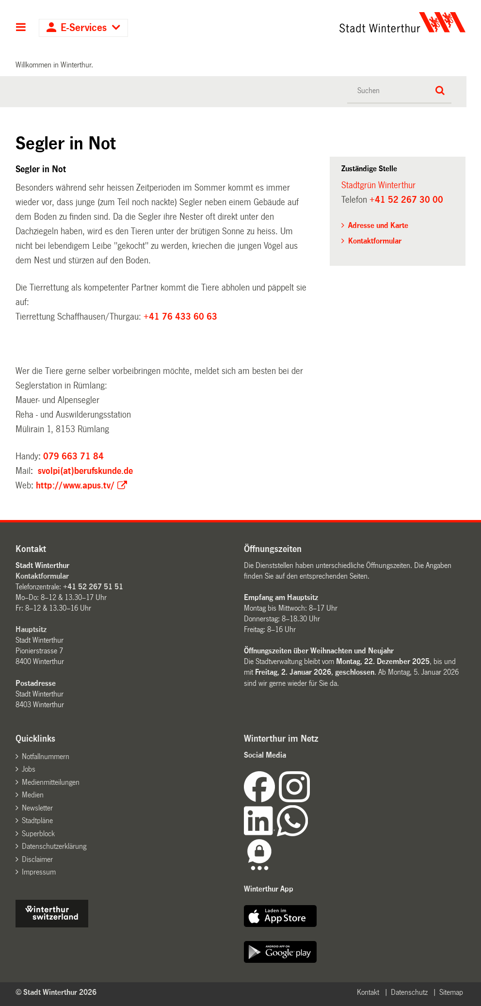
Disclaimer (37, 859)
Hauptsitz (31, 629)
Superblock (38, 833)
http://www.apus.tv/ (75, 485)
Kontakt (368, 992)
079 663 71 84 (73, 456)
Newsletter (37, 808)
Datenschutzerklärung (54, 846)
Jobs (28, 769)
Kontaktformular (374, 241)
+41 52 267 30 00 (406, 200)
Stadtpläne (37, 820)
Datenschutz (409, 992)
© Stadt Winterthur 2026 (56, 992)
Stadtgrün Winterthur (378, 185)
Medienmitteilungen (51, 782)
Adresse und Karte (378, 225)
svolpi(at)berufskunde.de (85, 471)
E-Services (84, 27)
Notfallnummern (45, 756)
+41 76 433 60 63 (180, 317)
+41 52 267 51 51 (93, 587)
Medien (33, 795)
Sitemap (451, 992)
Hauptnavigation (21, 28)
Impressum (39, 872)
